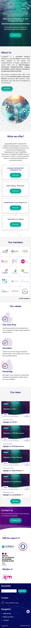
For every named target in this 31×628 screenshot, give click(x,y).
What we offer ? (8, 617)
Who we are (7, 613)
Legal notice (4, 625)
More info (7, 89)
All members (24, 298)
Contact (6, 620)
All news (15, 501)
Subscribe (22, 591)
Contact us (15, 35)
